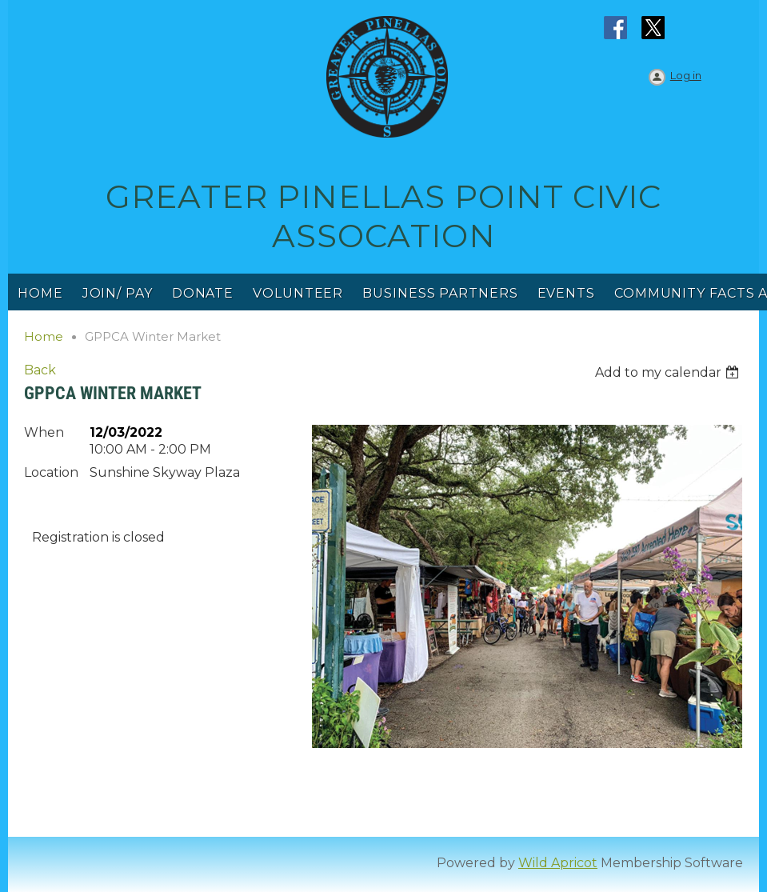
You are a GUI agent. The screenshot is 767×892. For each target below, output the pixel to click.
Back (40, 370)
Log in (685, 75)
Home (43, 336)
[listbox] (669, 372)
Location (51, 472)
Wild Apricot (557, 862)
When (44, 432)
